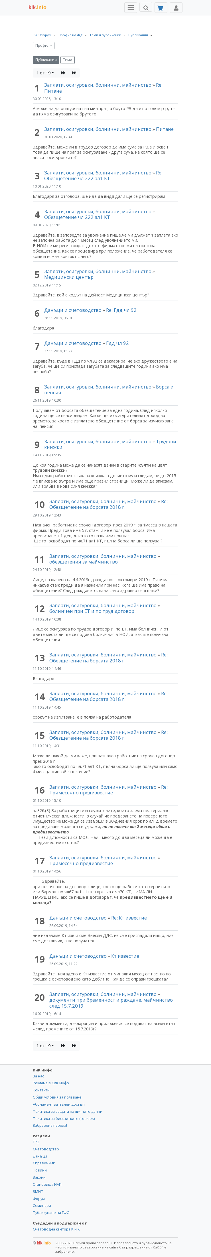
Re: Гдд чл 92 (121, 310)
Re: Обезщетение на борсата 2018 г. (108, 504)
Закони (39, 1177)
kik (42, 1243)
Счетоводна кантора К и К (56, 1229)
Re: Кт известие (129, 917)
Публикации (46, 59)
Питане (165, 129)
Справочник (44, 1163)
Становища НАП (47, 1184)
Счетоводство (46, 1149)
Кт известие (125, 956)
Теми (67, 59)
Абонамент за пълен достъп (59, 1104)
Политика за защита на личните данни (67, 1111)
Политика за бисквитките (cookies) (64, 1118)
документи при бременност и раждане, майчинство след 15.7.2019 (111, 1002)
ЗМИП (38, 1191)
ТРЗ (36, 1141)
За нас (38, 1076)
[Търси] (145, 7)
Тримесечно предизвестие (81, 863)
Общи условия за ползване (57, 1097)
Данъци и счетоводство (73, 310)
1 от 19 (43, 73)
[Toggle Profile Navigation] (176, 7)
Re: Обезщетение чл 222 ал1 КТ (103, 175)
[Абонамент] (161, 7)
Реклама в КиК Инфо (51, 1082)
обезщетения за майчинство (83, 561)
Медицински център (69, 277)
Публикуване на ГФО (51, 1212)
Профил (42, 45)
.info (37, 7)
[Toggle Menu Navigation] (130, 7)
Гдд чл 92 (117, 343)
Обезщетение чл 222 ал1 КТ (77, 217)
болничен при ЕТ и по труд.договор (91, 611)
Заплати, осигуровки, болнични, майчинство (98, 85)
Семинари (42, 1205)
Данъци (40, 1156)
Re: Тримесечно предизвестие (108, 790)
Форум (39, 1198)
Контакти (41, 1090)
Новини (40, 1170)
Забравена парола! (50, 1125)
